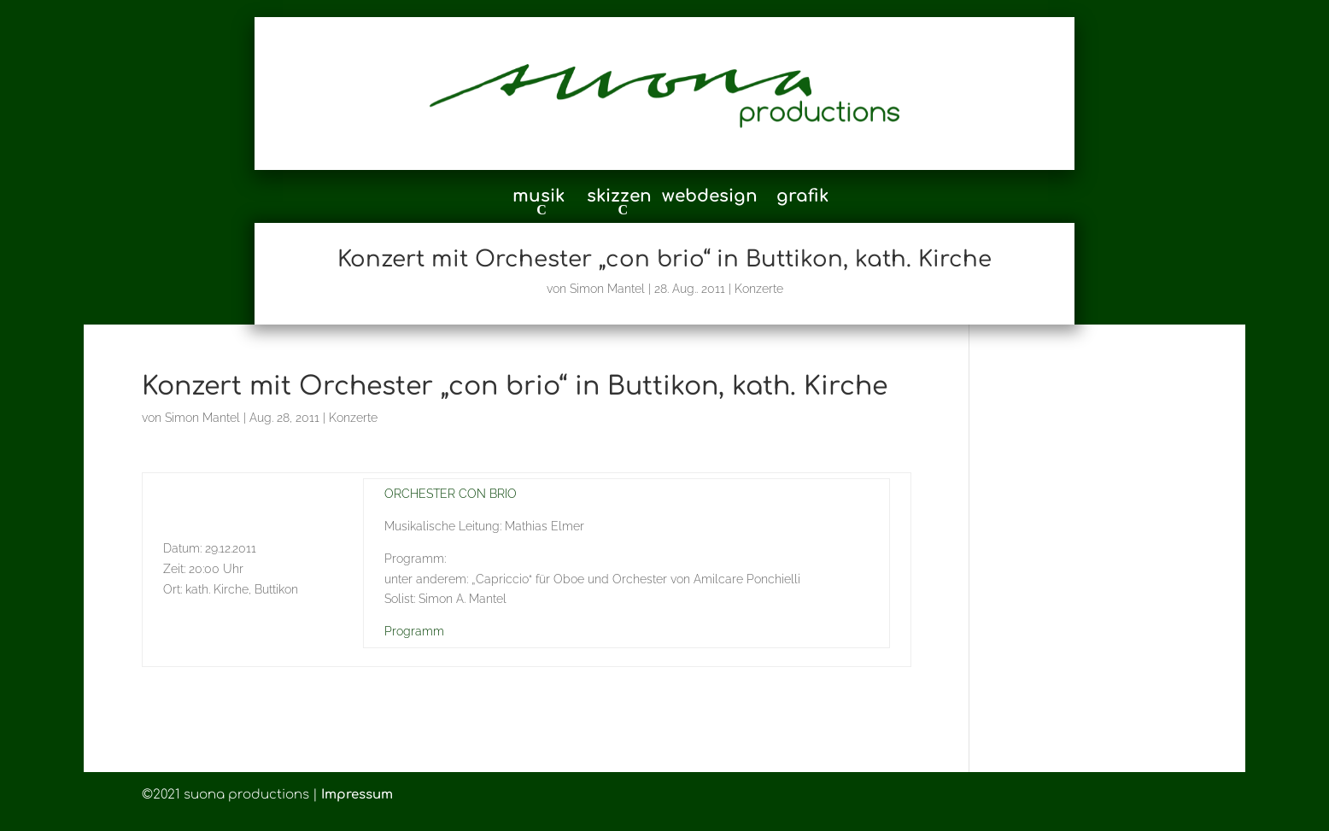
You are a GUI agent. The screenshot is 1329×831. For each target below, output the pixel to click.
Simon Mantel (607, 289)
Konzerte (759, 289)
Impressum (357, 794)
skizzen (619, 198)
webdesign (710, 198)
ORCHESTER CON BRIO (450, 493)
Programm (414, 631)
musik (538, 198)
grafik (802, 198)
